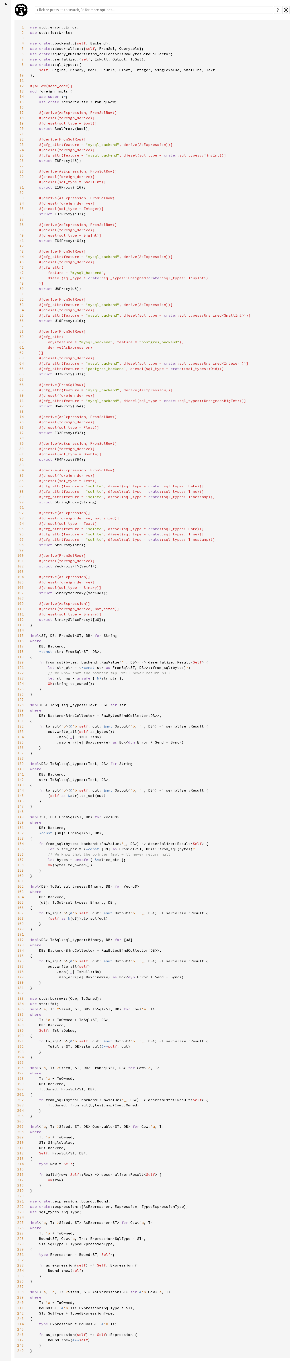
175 (20, 955)
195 (20, 1062)
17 (21, 112)
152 (20, 833)
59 (21, 336)
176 (20, 961)
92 (21, 513)
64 (21, 363)
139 (20, 763)
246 (20, 1334)
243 (20, 1318)
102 (20, 566)
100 (20, 555)
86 (21, 480)
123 (20, 678)
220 (20, 1196)
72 (21, 406)
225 (20, 1222)
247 (20, 1340)
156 (20, 854)
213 (20, 1158)
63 (21, 358)
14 (21, 96)
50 (21, 288)
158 (20, 865)
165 (20, 902)
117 (20, 646)
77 (21, 432)
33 (21, 198)
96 (21, 534)
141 (20, 774)
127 (20, 699)
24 (21, 150)
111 (20, 614)
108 (20, 598)
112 (20, 619)
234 (20, 1270)
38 (21, 224)
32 (21, 192)
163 (20, 891)
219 (20, 1190)
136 (20, 747)
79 (21, 443)
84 (21, 470)
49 (21, 283)
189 (20, 1030)
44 (21, 256)
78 (21, 438)
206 (20, 1121)
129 (20, 710)
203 (20, 1105)
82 (21, 459)
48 (21, 278)
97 (21, 539)
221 (20, 1201)
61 (21, 347)
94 (21, 523)
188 (20, 1025)
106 (20, 587)
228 (20, 1238)
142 (20, 779)
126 (20, 694)
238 (20, 1292)
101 (20, 561)
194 (20, 1057)
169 (20, 923)
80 (21, 448)
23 (21, 144)
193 (20, 1051)
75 (21, 422)
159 (20, 870)
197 (20, 1073)
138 (20, 758)
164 (20, 897)
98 (21, 545)
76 (21, 427)
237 (20, 1286)
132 (20, 726)
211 (20, 1148)
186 (20, 1014)
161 (20, 881)
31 (21, 187)
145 (20, 795)
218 (20, 1185)
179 (20, 977)
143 (20, 785)
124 (20, 683)
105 (20, 582)
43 (21, 251)
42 (21, 246)
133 (20, 731)
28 (21, 171)
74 (21, 416)
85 (21, 475)
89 (21, 497)
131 (20, 721)
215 (20, 1169)
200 (20, 1089)
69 (21, 390)
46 (21, 267)
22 (21, 139)
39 (21, 230)
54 (21, 310)
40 (21, 235)
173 (20, 945)
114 (20, 630)
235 (20, 1276)
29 (21, 176)
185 (20, 1009)
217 (20, 1180)
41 (21, 240)
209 (20, 1137)
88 (21, 491)
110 (20, 609)
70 (21, 395)
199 (20, 1084)
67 (21, 379)
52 (21, 299)
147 (20, 806)
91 (21, 507)
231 (20, 1254)
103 (20, 571)
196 (20, 1067)
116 (20, 641)
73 (21, 411)
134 (20, 737)
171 (20, 934)
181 (20, 987)
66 (21, 374)
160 (20, 875)
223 (20, 1212)
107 (20, 593)
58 (21, 331)
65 (21, 368)
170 (20, 929)
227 (20, 1233)
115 (20, 635)
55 (21, 315)
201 (20, 1094)
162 (20, 886)
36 (21, 214)
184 (20, 1003)
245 (20, 1329)
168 (20, 918)
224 (20, 1217)
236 (20, 1281)
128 (20, 705)
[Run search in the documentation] (154, 10)
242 (20, 1313)
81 (21, 454)
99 (21, 550)
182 (20, 993)
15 (21, 102)
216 (20, 1174)
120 (20, 662)
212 (20, 1153)
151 (20, 827)
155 (20, 849)
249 (20, 1350)
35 (21, 208)
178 (20, 971)
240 (20, 1302)
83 (21, 464)
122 (20, 673)
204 (20, 1110)
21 (21, 134)
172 (20, 939)
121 (20, 667)
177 (20, 966)
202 (20, 1100)
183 (20, 998)
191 (20, 1041)
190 (20, 1035)
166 (20, 907)
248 (20, 1345)
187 (20, 1019)
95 (21, 529)
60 (21, 342)
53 (21, 304)
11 (21, 80)
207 (20, 1126)
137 (20, 753)
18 (21, 118)
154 (20, 843)
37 (21, 219)
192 (20, 1046)
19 (21, 123)
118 (20, 651)
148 (20, 811)
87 (21, 486)
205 (20, 1116)
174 (20, 950)
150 (20, 822)
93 (21, 518)
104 (20, 577)
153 (20, 838)
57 (21, 326)
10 (21, 75)
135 (20, 742)
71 (21, 400)
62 (21, 352)
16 (21, 107)
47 (21, 272)
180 (20, 982)
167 (20, 913)
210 (20, 1142)
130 (20, 715)
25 (21, 155)
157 (20, 859)
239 (20, 1297)
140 (20, 769)
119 (20, 657)
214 (20, 1164)
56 (21, 320)
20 (21, 128)
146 (20, 801)
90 (21, 502)
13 (21, 91)
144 (20, 790)
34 (21, 203)
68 (21, 384)
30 (21, 182)
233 (20, 1265)
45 (21, 262)
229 (20, 1244)
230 (20, 1249)
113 (20, 625)
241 (20, 1308)
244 (20, 1324)
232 (20, 1260)
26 (21, 160)
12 (21, 86)
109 (20, 603)
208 (20, 1132)
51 (21, 294)
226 (20, 1228)
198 (20, 1078)
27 (21, 166)
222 (20, 1206)
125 (20, 689)
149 (20, 817)
